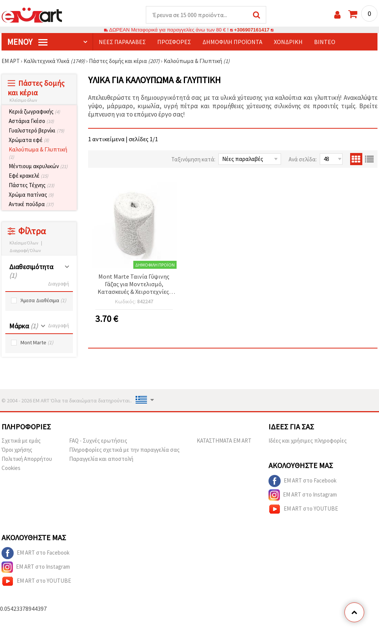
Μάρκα (23, 326)
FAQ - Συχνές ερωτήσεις (98, 441)
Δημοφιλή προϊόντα (232, 42)
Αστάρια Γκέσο (31, 121)
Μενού (27, 42)
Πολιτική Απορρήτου (27, 459)
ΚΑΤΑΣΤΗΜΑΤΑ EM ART (224, 441)
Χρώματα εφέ (29, 140)
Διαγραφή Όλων (25, 251)
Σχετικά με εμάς (21, 441)
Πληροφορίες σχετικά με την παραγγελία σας (124, 450)
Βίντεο (324, 42)
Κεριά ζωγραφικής (34, 111)
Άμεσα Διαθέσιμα (43, 301)
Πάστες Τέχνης (31, 185)
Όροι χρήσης (17, 450)
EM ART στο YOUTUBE (303, 509)
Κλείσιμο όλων (23, 100)
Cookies (11, 468)
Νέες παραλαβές (122, 42)
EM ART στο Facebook (302, 481)
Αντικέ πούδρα (31, 204)
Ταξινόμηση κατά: (193, 159)
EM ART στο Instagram (302, 495)
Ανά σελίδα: (303, 159)
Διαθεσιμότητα (31, 271)
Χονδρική (288, 42)
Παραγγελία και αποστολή (101, 459)
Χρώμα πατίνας (31, 195)
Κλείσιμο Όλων (23, 243)
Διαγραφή (58, 284)
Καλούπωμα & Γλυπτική (38, 153)
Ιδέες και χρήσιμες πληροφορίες (307, 441)
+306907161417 (252, 30)
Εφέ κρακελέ (28, 176)
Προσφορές (174, 42)
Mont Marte (37, 343)
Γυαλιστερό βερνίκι (36, 130)
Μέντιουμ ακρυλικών (38, 166)
